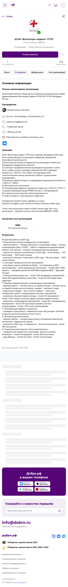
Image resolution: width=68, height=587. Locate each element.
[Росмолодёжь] (21, 582)
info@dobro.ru (16, 522)
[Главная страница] (13, 5)
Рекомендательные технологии (14, 573)
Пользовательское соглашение (14, 559)
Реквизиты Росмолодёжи (11, 554)
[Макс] (54, 536)
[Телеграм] (64, 536)
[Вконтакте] (59, 536)
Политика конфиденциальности (14, 564)
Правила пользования (10, 568)
